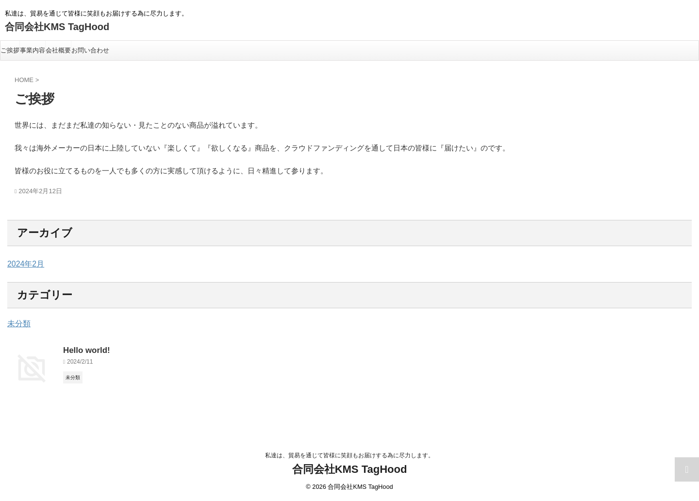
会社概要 (58, 50)
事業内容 (32, 50)
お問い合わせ (90, 50)
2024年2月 (23, 264)
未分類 (17, 324)
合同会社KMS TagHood (57, 26)
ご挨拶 (9, 50)
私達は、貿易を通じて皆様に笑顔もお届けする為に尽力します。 (349, 455)
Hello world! (84, 349)
